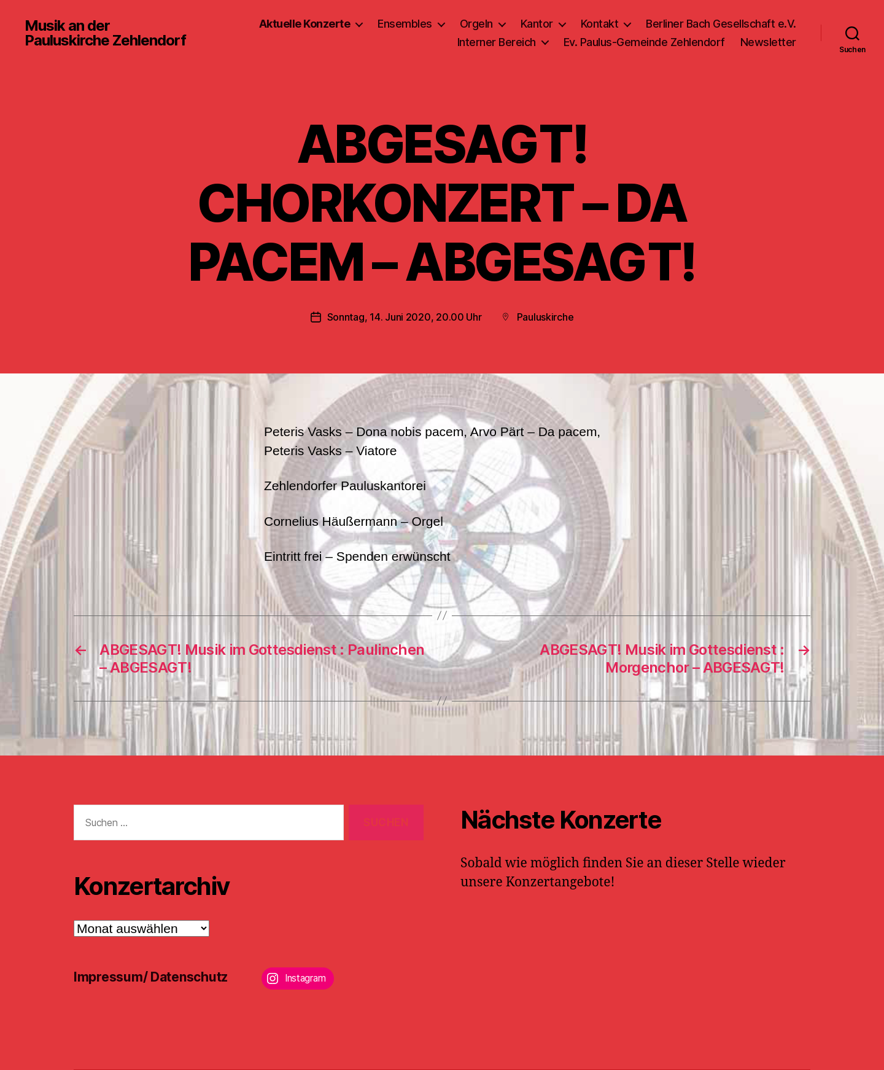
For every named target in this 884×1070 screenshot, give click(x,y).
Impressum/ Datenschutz (151, 977)
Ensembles (405, 23)
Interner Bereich (496, 42)
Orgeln (476, 23)
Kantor (537, 23)
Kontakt (600, 23)
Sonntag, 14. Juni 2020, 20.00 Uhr (404, 317)
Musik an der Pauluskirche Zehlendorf (105, 33)
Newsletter (768, 42)
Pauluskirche (545, 317)
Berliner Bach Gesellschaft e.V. (721, 23)
